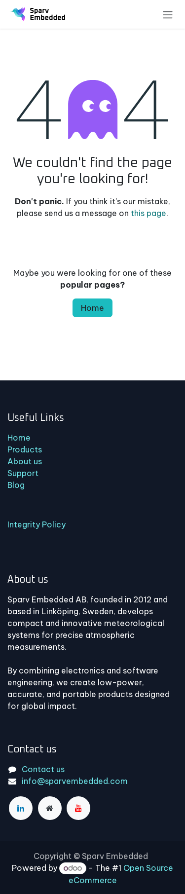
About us (24, 461)
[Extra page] (50, 808)
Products (24, 449)
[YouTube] (78, 808)
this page (148, 213)
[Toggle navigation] (168, 14)
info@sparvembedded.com (75, 781)
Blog (16, 485)
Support (22, 473)
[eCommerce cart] (152, 15)
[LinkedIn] (21, 808)
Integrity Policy (36, 524)
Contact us (43, 769)
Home (92, 308)
